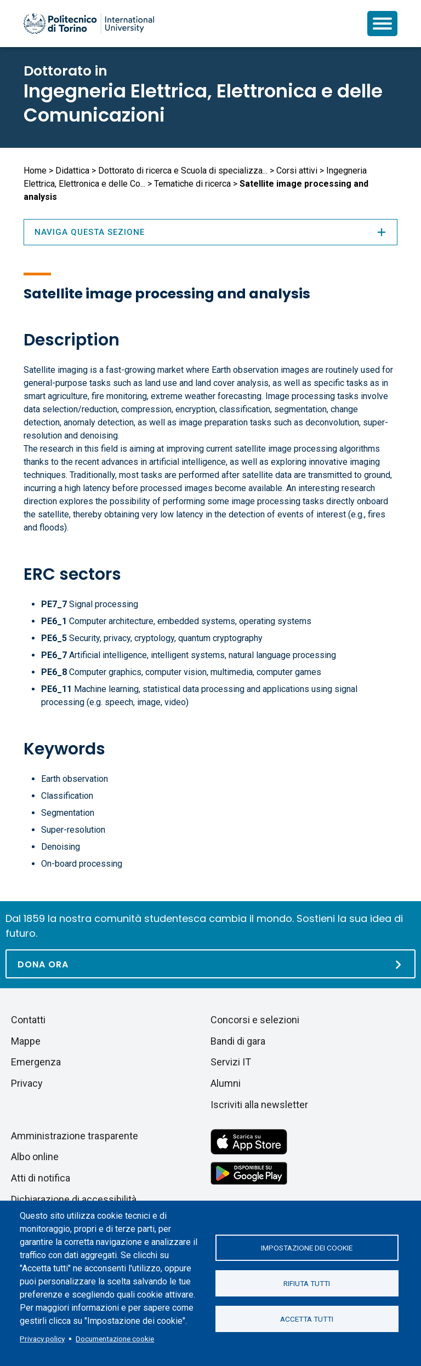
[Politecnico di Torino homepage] (89, 23)
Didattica (72, 170)
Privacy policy (42, 1338)
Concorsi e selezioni (254, 1019)
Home (35, 170)
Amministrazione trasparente (74, 1136)
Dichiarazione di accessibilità (73, 1199)
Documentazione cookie (115, 1338)
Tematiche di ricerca (192, 183)
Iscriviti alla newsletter (259, 1104)
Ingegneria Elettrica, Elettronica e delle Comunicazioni (203, 103)
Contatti (28, 1019)
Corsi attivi (296, 170)
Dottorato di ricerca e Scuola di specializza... (183, 170)
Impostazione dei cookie (306, 1247)
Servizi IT (230, 1062)
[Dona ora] (210, 963)
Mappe (26, 1041)
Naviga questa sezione (210, 232)
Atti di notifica (40, 1178)
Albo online (35, 1156)
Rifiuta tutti (306, 1283)
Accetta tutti (306, 1319)
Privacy (27, 1083)
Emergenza (36, 1062)
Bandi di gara (237, 1041)
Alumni (225, 1083)
